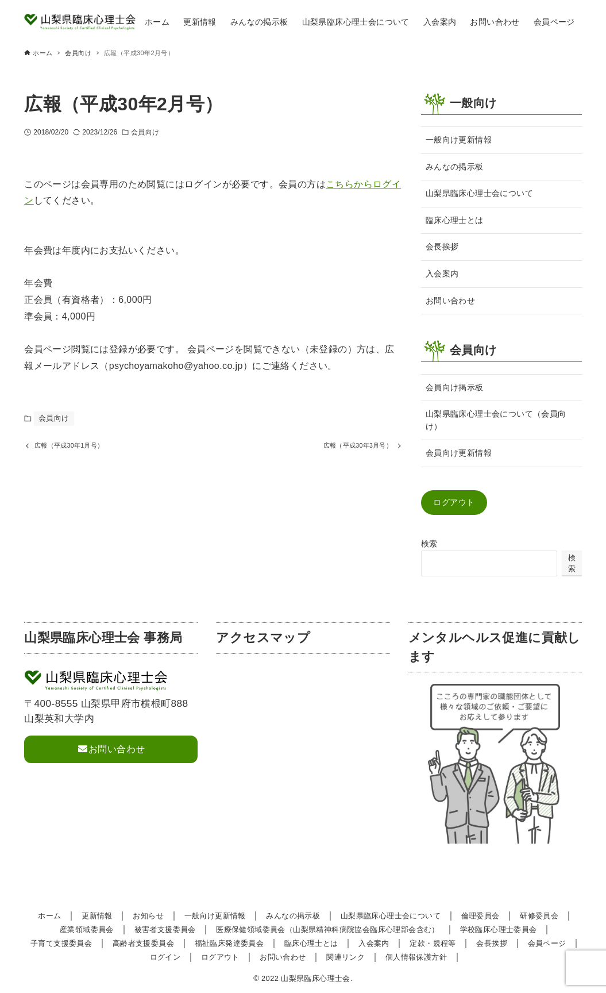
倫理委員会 (480, 915)
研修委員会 (539, 915)
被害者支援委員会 (165, 929)
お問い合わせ (450, 300)
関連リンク (345, 957)
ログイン (165, 957)
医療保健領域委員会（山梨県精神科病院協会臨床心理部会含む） (327, 929)
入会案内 (442, 273)
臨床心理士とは (455, 220)
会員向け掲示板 (455, 387)
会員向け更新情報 (459, 452)
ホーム (49, 915)
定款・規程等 (433, 943)
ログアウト (453, 502)
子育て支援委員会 (61, 943)
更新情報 (97, 915)
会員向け (145, 132)
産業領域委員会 (87, 929)
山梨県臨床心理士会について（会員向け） (496, 420)
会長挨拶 (442, 246)
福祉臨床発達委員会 (229, 943)
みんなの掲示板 (455, 166)
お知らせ (148, 915)
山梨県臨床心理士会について (479, 193)
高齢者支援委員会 (143, 943)
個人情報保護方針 (416, 957)
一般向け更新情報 (459, 139)
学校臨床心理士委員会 (498, 929)
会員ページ (547, 943)
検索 (429, 543)
